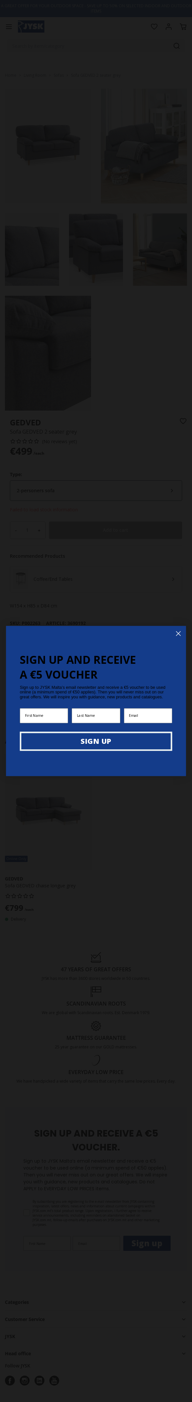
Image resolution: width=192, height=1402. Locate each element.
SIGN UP (96, 741)
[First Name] (44, 715)
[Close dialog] (178, 633)
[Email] (148, 715)
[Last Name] (96, 715)
